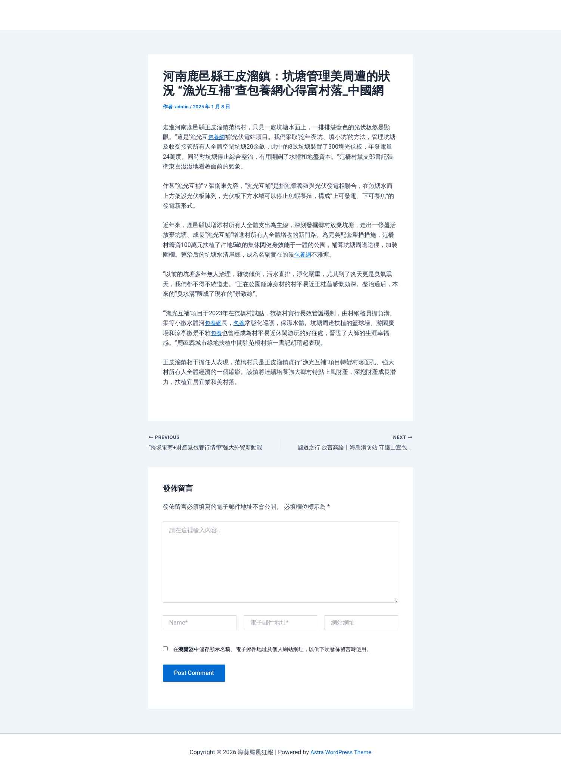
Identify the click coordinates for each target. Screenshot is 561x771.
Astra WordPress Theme (341, 752)
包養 (241, 322)
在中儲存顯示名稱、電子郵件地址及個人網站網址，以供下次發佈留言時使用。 (272, 650)
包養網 (217, 136)
